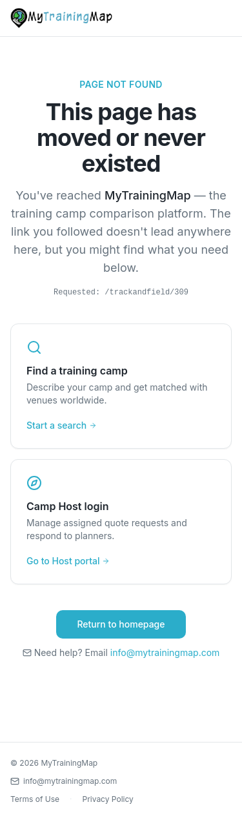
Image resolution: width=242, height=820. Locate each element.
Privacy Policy (107, 799)
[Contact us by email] (121, 781)
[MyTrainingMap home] (61, 18)
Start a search (61, 425)
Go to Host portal (68, 560)
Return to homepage (121, 624)
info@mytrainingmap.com (165, 652)
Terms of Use (34, 799)
